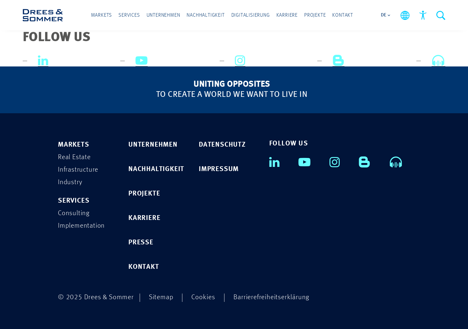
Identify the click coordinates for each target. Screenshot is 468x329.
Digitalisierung (250, 15)
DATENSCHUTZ (222, 144)
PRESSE (140, 242)
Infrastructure (78, 169)
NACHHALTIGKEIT (156, 169)
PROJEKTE (144, 193)
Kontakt (342, 15)
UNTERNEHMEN (153, 144)
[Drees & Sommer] (43, 15)
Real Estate (74, 157)
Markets (101, 15)
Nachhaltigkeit (205, 15)
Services (129, 15)
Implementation (81, 225)
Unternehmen (163, 15)
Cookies (203, 297)
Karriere (287, 15)
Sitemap (161, 297)
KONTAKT (143, 266)
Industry (70, 182)
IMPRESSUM (219, 169)
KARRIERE (144, 218)
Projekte (315, 15)
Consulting (74, 213)
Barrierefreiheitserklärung (271, 297)
